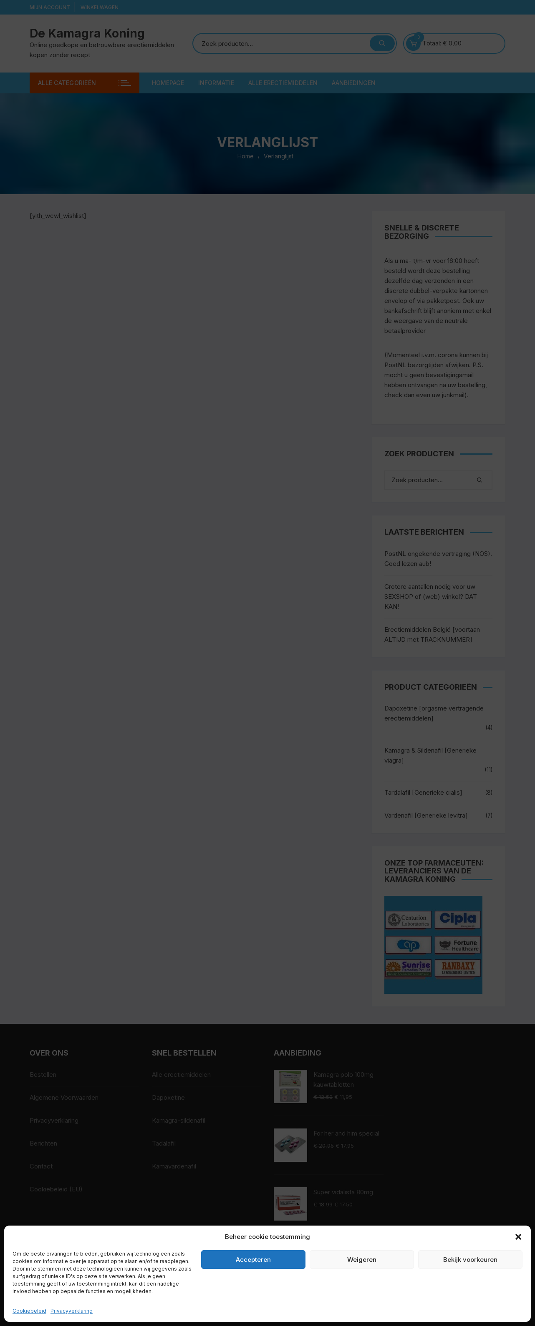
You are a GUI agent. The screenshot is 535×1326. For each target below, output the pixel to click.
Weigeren (361, 1259)
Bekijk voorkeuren (470, 1259)
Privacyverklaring (71, 1311)
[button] (518, 1237)
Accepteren (253, 1259)
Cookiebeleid (29, 1311)
